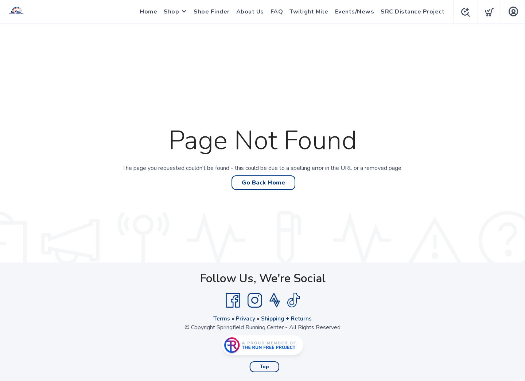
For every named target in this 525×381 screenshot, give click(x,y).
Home (147, 12)
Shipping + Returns (286, 319)
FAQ (275, 12)
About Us (248, 12)
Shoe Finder (210, 12)
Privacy (245, 319)
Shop (170, 12)
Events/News (353, 12)
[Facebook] (233, 300)
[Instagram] (255, 300)
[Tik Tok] (293, 300)
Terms (221, 319)
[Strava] (275, 300)
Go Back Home (263, 183)
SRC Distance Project (411, 12)
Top (264, 366)
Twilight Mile (307, 12)
